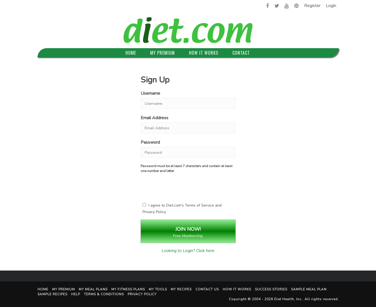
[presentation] (188, 186)
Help (75, 294)
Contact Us (207, 289)
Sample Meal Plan (309, 289)
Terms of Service (199, 205)
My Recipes (181, 289)
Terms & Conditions (104, 294)
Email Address (154, 118)
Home (130, 53)
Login (331, 6)
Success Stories (271, 289)
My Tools (158, 289)
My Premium (162, 53)
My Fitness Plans (128, 289)
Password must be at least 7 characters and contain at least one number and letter (186, 168)
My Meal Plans (93, 289)
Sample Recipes (52, 294)
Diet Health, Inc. (288, 299)
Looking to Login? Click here (188, 251)
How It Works (203, 53)
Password (150, 142)
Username (150, 93)
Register (312, 6)
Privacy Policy (154, 211)
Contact (241, 53)
